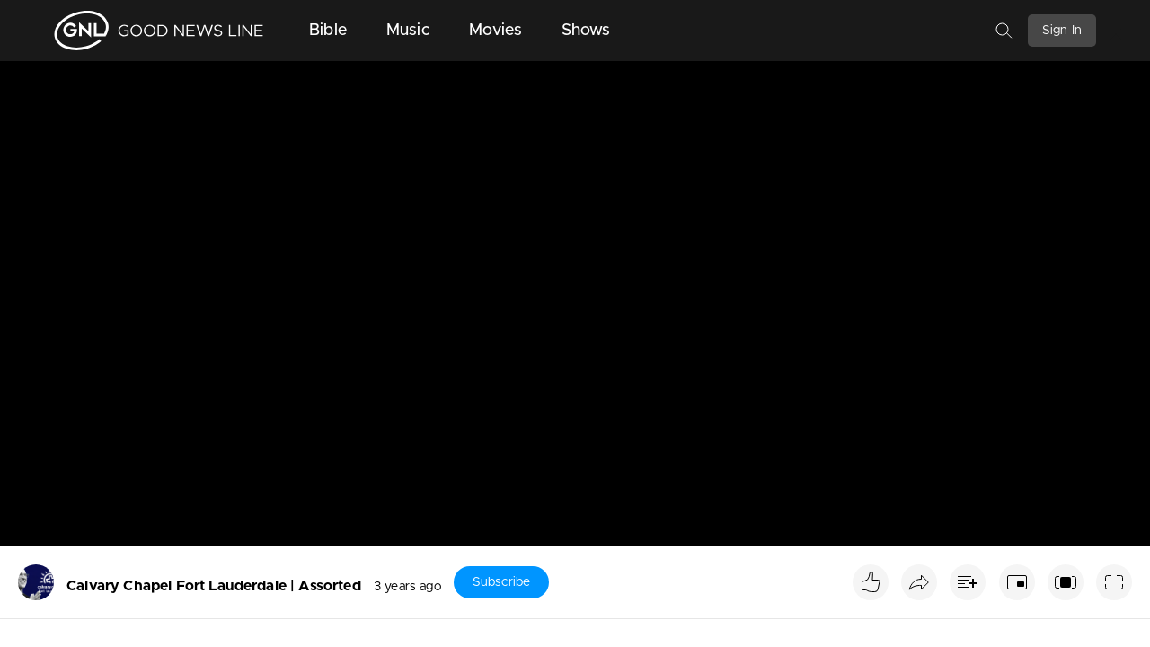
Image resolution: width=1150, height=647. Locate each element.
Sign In (1062, 30)
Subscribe (501, 582)
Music (407, 30)
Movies (495, 30)
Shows (586, 30)
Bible (328, 30)
